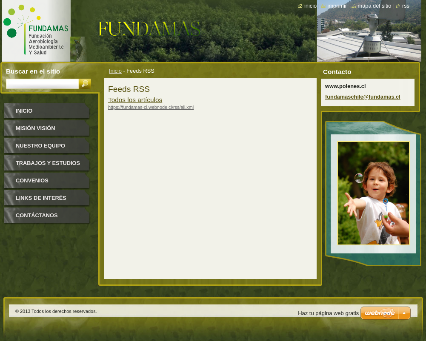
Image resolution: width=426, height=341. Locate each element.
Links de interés (41, 198)
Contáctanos (37, 215)
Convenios (32, 180)
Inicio (115, 71)
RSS (405, 6)
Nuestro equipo (40, 145)
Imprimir (337, 6)
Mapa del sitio (375, 6)
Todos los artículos (135, 99)
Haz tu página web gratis (328, 313)
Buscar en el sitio (33, 71)
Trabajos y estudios (48, 163)
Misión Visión (35, 128)
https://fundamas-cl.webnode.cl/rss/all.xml (151, 107)
